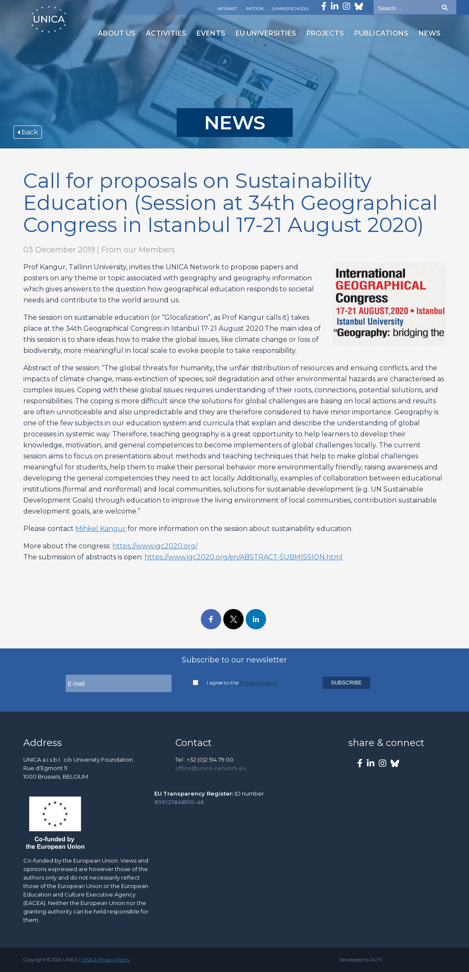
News (430, 33)
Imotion (255, 8)
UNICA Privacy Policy (106, 960)
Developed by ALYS (360, 960)
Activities (166, 33)
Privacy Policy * (259, 682)
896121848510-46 (179, 802)
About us (117, 33)
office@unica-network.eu (210, 768)
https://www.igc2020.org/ (154, 546)
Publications (381, 33)
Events (211, 33)
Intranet (227, 8)
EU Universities (266, 33)
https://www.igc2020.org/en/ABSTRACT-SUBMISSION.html (243, 557)
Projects (325, 33)
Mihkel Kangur (100, 529)
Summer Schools (290, 8)
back (27, 132)
